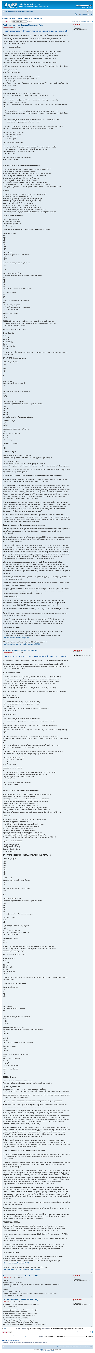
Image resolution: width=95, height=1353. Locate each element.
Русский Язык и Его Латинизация (24, 11)
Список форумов (9, 11)
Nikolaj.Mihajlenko (8, 27)
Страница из (85, 21)
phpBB (41, 1349)
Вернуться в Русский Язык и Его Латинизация (15, 1336)
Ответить (6, 21)
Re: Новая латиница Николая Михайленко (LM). (23, 25)
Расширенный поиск (87, 7)
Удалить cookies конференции (73, 1346)
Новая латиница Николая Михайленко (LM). (22, 18)
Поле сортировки (53, 1328)
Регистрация (84, 14)
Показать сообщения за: (28, 1328)
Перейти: (41, 1336)
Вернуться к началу (91, 647)
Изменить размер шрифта (90, 11)
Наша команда (60, 1346)
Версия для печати (87, 11)
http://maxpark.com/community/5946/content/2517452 (21, 644)
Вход (90, 14)
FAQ (77, 14)
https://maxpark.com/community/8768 (16, 637)
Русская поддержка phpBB (47, 1350)
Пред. (4, 1328)
